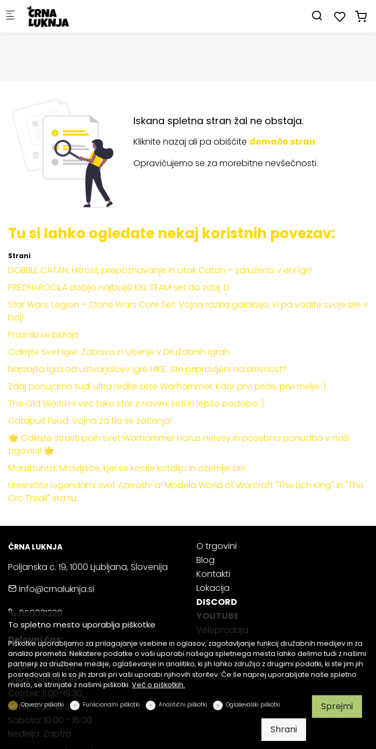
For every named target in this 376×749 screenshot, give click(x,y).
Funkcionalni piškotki (111, 705)
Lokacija (213, 588)
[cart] (361, 17)
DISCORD (216, 602)
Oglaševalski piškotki (253, 705)
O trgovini (216, 546)
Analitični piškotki (183, 705)
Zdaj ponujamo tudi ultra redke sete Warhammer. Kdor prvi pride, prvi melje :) (167, 386)
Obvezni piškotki (42, 705)
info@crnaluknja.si (51, 589)
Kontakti (213, 574)
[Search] (317, 16)
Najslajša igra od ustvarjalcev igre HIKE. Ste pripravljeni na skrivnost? (147, 369)
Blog (205, 560)
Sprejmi (337, 706)
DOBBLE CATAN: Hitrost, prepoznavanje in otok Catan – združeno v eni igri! (160, 270)
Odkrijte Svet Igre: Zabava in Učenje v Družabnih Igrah (119, 352)
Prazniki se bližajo (43, 335)
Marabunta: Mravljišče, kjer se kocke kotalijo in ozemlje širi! (126, 468)
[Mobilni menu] (10, 16)
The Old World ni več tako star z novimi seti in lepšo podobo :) (136, 403)
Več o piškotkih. (158, 684)
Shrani (284, 729)
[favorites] (340, 17)
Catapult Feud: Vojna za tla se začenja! (90, 421)
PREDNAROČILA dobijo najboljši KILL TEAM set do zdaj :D (119, 287)
